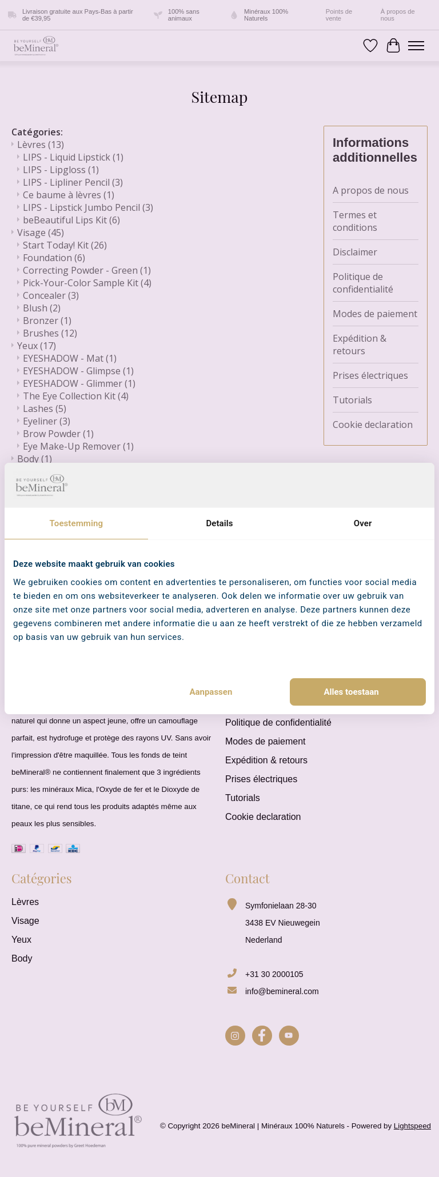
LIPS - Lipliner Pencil (73, 182)
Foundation (54, 257)
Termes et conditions (355, 221)
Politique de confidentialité (363, 282)
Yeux (36, 345)
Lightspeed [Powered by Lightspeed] (412, 1126)
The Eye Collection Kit (76, 396)
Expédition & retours (359, 344)
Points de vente (339, 15)
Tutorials (352, 400)
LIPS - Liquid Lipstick (73, 157)
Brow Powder (58, 433)
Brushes (50, 333)
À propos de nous (398, 15)
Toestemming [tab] (76, 523)
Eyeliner (46, 421)
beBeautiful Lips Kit (71, 220)
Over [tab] (363, 523)
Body (34, 459)
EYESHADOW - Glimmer (79, 383)
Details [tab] (219, 523)
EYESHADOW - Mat (70, 358)
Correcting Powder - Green (87, 270)
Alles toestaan (351, 692)
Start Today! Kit (65, 245)
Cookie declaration (373, 424)
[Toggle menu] (416, 45)
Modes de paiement (375, 313)
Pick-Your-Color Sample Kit (87, 283)
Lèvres (40, 144)
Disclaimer (355, 252)
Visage (40, 232)
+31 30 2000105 (274, 974)
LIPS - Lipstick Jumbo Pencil (88, 207)
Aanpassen (210, 692)
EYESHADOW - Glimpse (78, 371)
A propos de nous (371, 190)
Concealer (51, 295)
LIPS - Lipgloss (61, 169)
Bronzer (47, 320)
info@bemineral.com (282, 991)
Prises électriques (370, 375)
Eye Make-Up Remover (78, 446)
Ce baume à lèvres (68, 195)
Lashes (44, 408)
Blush (42, 308)
